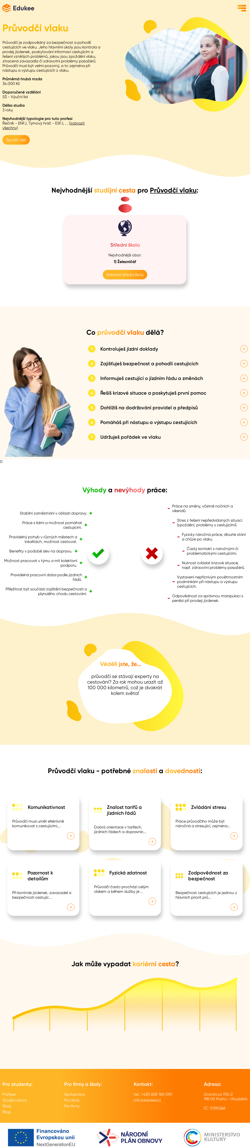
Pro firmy (72, 1106)
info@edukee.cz (147, 1100)
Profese (9, 1094)
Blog (6, 1112)
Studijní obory (14, 1100)
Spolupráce (74, 1094)
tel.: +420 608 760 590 (153, 1094)
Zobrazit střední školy (125, 274)
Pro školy (72, 1100)
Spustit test (16, 140)
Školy (6, 1106)
